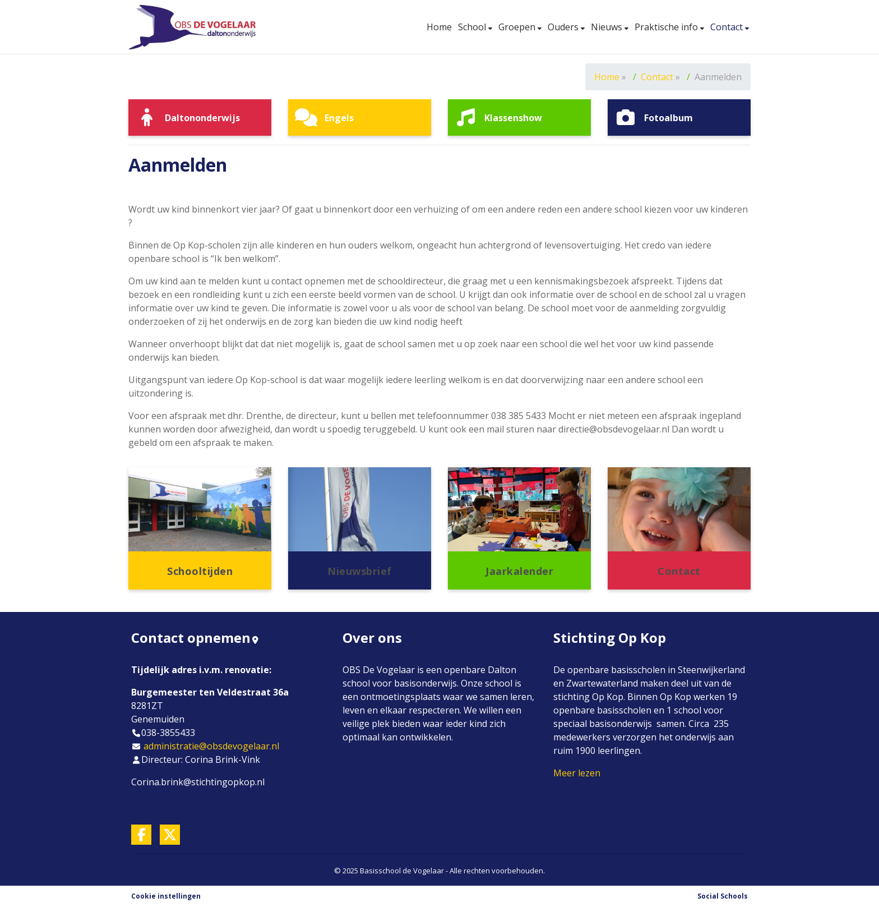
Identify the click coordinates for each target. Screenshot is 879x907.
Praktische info (667, 27)
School (473, 27)
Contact (727, 27)
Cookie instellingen (166, 896)
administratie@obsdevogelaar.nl (211, 746)
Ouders (564, 27)
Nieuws (607, 27)
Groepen (518, 27)
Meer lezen (576, 773)
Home (439, 27)
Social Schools (722, 896)
